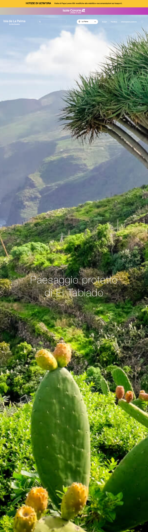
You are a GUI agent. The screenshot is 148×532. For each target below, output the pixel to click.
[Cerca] (52, 21)
